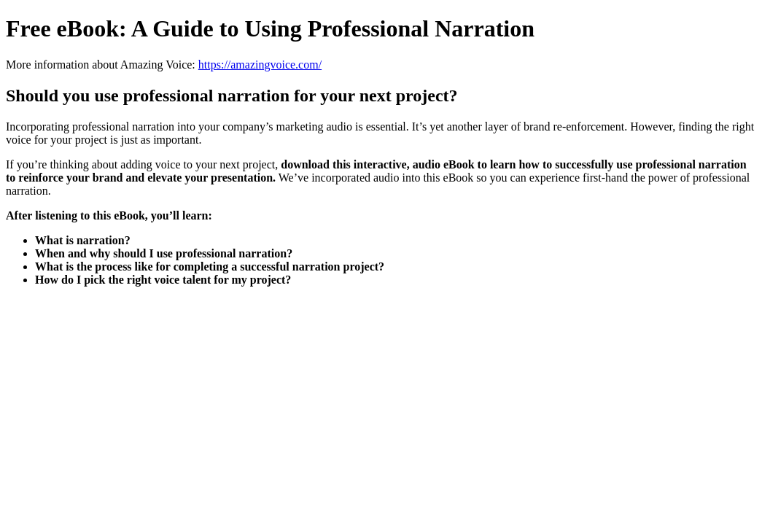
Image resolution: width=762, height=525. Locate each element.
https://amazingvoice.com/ (260, 64)
